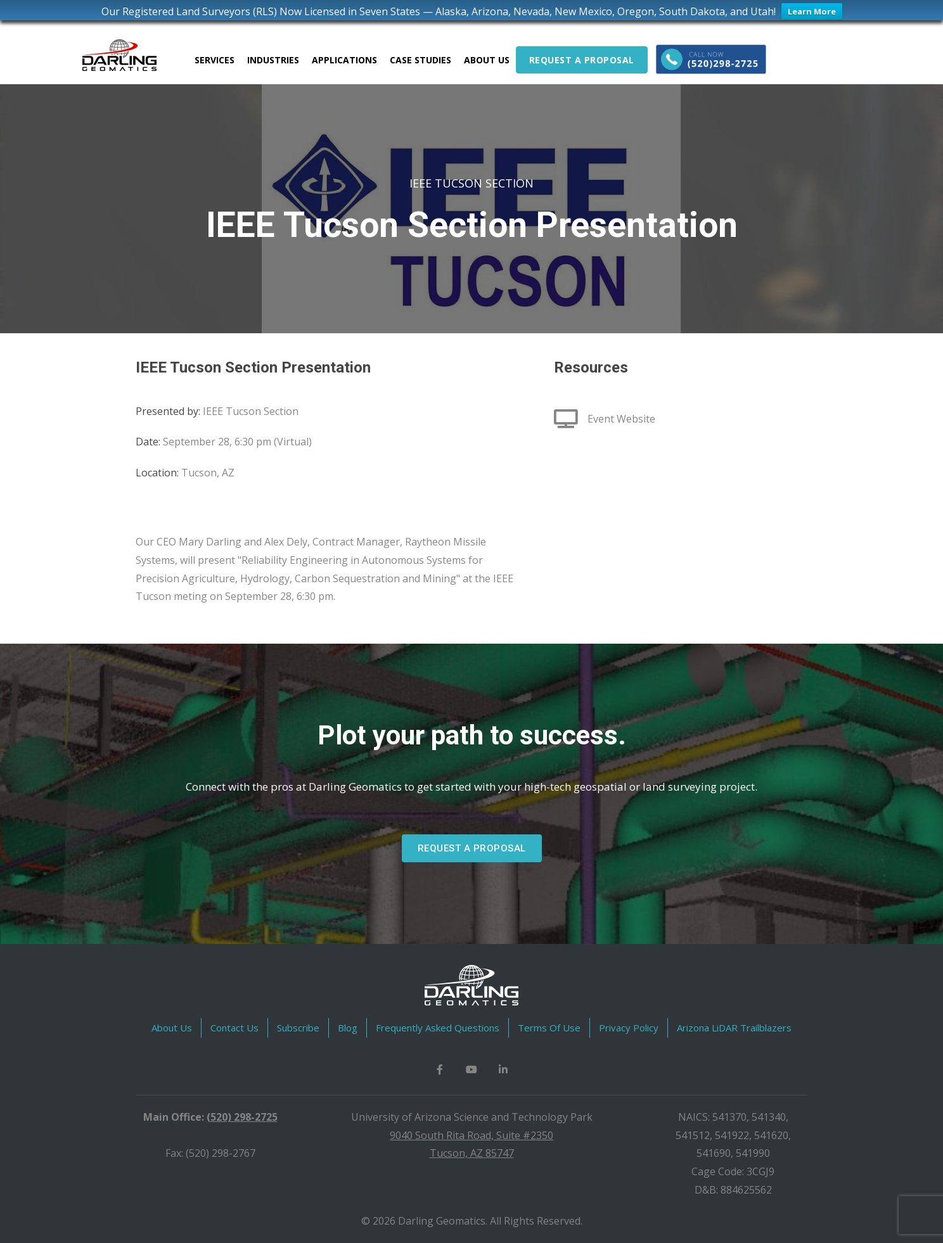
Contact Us (234, 1027)
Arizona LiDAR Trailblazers (734, 1027)
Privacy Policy (628, 1027)
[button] (472, 848)
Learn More (812, 11)
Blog (347, 1027)
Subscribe (298, 1027)
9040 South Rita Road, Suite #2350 (471, 1135)
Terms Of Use (549, 1027)
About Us (171, 1027)
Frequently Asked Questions (437, 1027)
